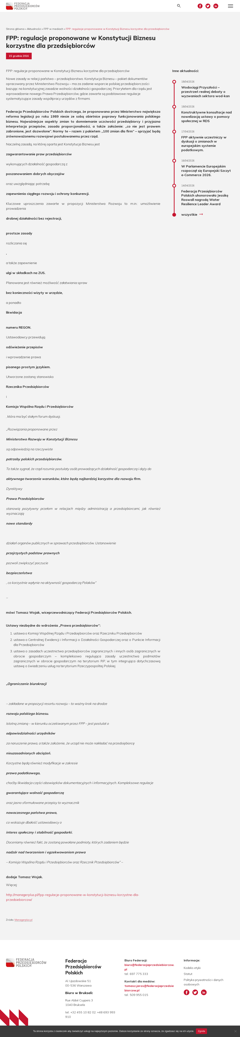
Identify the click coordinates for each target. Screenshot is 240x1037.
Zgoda (201, 1031)
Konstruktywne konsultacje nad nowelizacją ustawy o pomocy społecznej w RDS (206, 116)
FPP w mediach (53, 29)
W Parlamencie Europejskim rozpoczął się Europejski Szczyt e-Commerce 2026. (206, 170)
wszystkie (192, 214)
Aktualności (34, 29)
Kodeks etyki (192, 968)
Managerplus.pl (23, 919)
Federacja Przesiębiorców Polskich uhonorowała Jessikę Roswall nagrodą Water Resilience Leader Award (204, 197)
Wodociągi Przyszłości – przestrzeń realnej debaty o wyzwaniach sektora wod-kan (205, 91)
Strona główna (15, 29)
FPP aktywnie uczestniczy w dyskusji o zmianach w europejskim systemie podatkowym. (203, 143)
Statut (188, 974)
